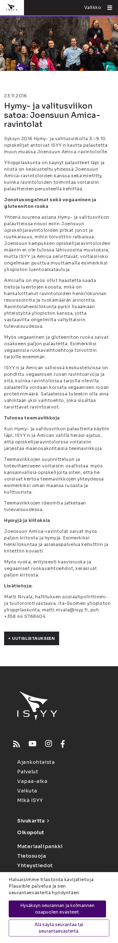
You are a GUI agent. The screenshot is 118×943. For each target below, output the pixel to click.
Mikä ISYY (30, 800)
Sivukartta (33, 821)
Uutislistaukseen (31, 638)
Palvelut (27, 772)
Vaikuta (27, 791)
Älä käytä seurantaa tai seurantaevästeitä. (59, 928)
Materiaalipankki (40, 846)
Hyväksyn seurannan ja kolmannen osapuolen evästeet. (57, 909)
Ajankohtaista (36, 762)
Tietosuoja (31, 856)
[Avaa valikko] (107, 8)
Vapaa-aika (32, 781)
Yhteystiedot (35, 866)
